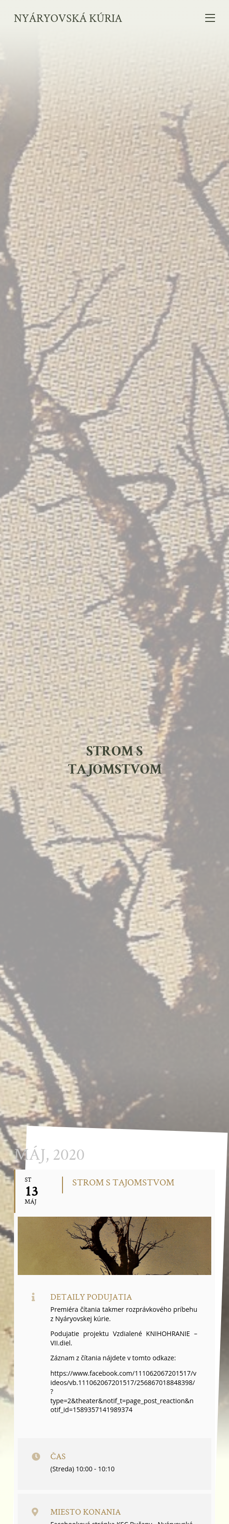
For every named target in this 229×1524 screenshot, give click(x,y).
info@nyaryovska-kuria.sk (124, 1465)
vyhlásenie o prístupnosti (114, 1494)
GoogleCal (111, 882)
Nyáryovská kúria (68, 18)
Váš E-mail (41, 1253)
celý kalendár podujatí (114, 1036)
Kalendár (65, 882)
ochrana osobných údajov (114, 1487)
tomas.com (134, 1510)
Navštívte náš (114, 1283)
